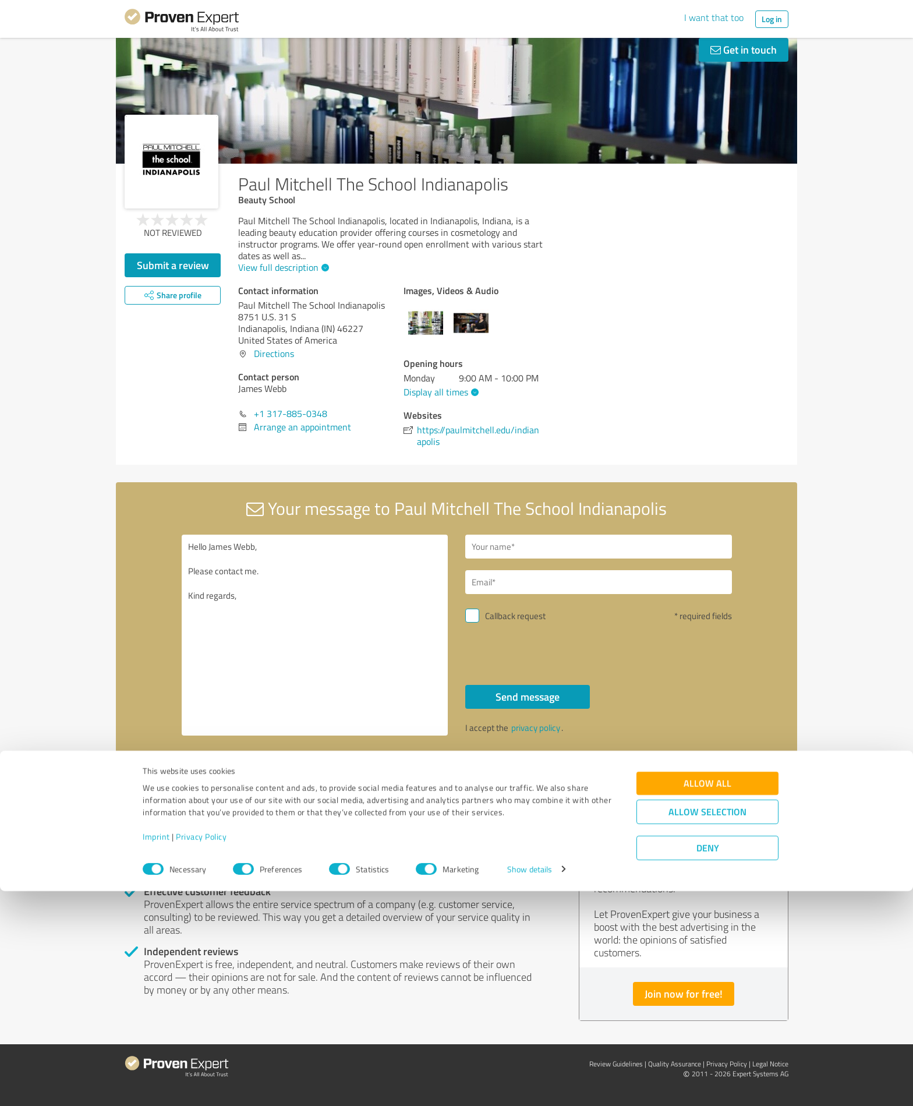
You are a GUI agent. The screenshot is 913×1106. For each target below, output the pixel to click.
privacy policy (535, 728)
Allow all (707, 998)
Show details (529, 1084)
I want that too (714, 17)
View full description (282, 267)
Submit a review (173, 265)
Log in (772, 18)
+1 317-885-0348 (290, 413)
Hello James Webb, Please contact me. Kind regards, (315, 635)
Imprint (156, 1051)
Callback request (515, 616)
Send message (528, 696)
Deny (707, 1062)
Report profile (346, 778)
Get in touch (743, 49)
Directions (274, 353)
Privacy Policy (201, 1051)
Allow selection (707, 1026)
